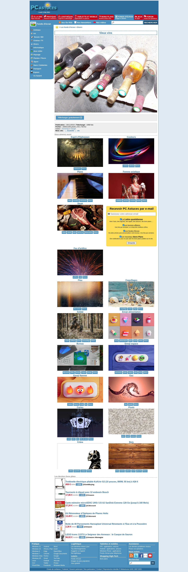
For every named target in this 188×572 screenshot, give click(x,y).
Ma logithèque (76, 553)
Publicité (65, 569)
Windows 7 (36, 554)
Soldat (80, 312)
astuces (115, 546)
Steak (80, 203)
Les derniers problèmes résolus (140, 546)
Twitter (46, 563)
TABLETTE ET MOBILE (86, 17)
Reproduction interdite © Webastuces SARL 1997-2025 (122, 569)
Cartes (80, 407)
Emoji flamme (80, 375)
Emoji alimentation (131, 312)
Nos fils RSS (66, 23)
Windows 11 (36, 546)
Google (56, 556)
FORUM (150, 17)
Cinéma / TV (38, 40)
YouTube (57, 558)
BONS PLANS (106, 17)
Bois (131, 442)
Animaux (37, 30)
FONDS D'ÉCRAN (124, 17)
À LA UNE (36, 17)
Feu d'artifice (80, 248)
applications (108, 546)
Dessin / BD (38, 37)
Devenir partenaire (76, 569)
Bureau (80, 344)
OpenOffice (57, 551)
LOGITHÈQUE (65, 17)
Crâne (80, 442)
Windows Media (59, 565)
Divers (36, 44)
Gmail (46, 558)
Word (55, 546)
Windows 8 (36, 551)
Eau (131, 375)
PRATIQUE (50, 17)
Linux (34, 561)
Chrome (46, 554)
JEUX (138, 17)
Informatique (38, 48)
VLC (33, 563)
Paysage (36, 55)
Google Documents (60, 554)
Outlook (46, 561)
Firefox (46, 556)
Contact (99, 569)
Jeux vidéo (37, 51)
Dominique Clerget (69, 129)
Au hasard (37, 76)
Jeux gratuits (75, 563)
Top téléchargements (78, 549)
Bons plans (104, 559)
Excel (55, 549)
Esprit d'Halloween (80, 137)
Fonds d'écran (44, 24)
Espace (36, 72)
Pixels (131, 407)
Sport (36, 62)
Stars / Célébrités (40, 65)
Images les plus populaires (80, 561)
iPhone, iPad (48, 549)
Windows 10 (36, 549)
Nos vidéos (101, 23)
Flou (80, 280)
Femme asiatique (131, 172)
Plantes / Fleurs (39, 58)
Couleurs (131, 137)
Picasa (56, 563)
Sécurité (56, 561)
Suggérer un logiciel (78, 551)
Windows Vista (37, 556)
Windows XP (36, 558)
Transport (37, 69)
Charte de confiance (54, 569)
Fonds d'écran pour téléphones (111, 553)
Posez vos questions (136, 549)
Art (34, 33)
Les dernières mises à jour (80, 546)
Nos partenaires (89, 569)
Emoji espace (131, 344)
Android (46, 546)
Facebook (47, 565)
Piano (80, 172)
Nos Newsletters (84, 23)
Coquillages (131, 280)
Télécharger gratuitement (70, 118)
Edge (45, 551)
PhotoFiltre (36, 565)
